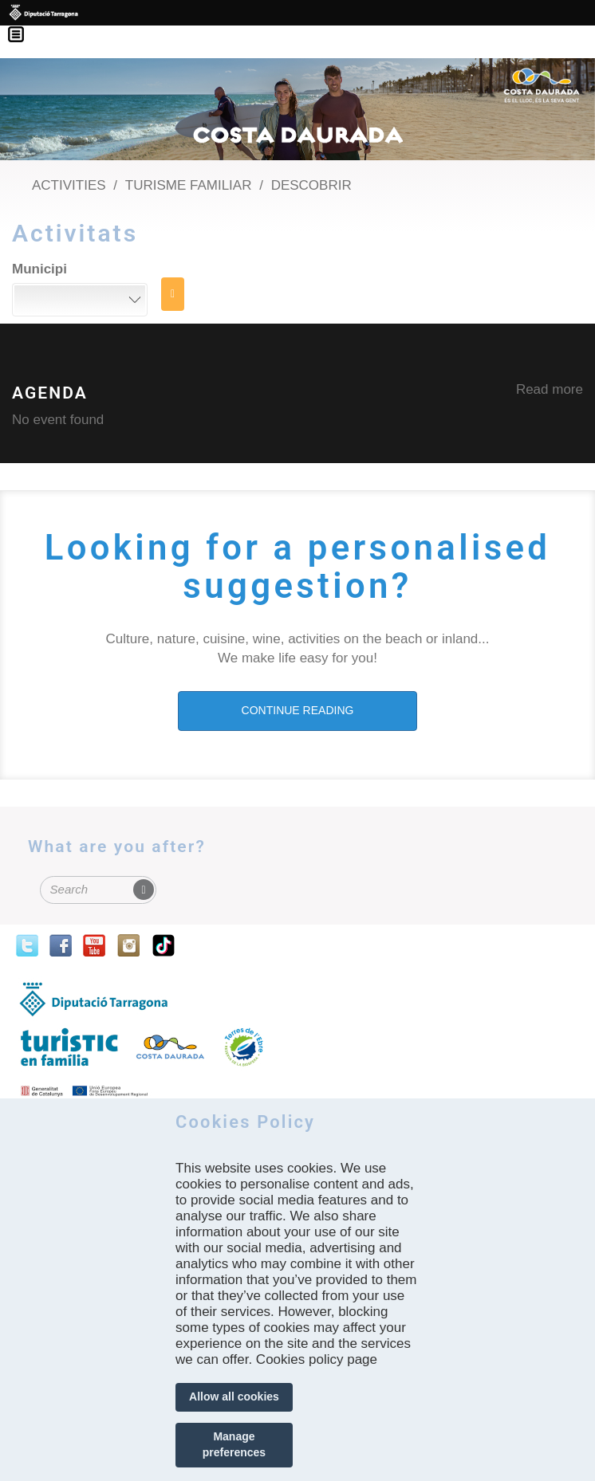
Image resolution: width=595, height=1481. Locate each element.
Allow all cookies (234, 1396)
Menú (24, 24)
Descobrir (311, 185)
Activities (69, 185)
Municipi (39, 269)
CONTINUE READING (298, 710)
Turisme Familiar (188, 185)
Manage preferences (234, 1444)
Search (172, 294)
